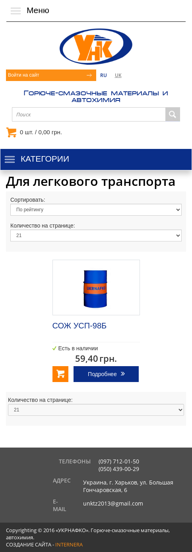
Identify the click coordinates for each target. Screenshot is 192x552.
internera (69, 544)
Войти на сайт (23, 75)
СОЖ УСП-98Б (79, 325)
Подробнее (102, 374)
